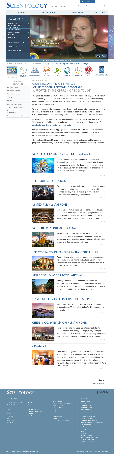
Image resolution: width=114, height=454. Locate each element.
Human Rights (78, 71)
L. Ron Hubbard (20, 12)
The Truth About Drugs (14, 104)
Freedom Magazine (101, 75)
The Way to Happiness (23, 71)
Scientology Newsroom (87, 411)
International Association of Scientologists (92, 422)
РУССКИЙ (10, 416)
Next (67, 60)
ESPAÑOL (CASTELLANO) (35, 411)
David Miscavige (85, 414)
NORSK (30, 405)
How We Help (11, 76)
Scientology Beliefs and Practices (62, 403)
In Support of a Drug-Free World (89, 437)
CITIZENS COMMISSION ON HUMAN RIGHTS (15, 45)
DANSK (9, 407)
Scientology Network (86, 405)
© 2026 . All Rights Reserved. (23, 451)
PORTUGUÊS (31, 417)
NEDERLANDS (11, 420)
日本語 (9, 414)
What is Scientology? (48, 12)
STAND (83, 426)
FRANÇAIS (10, 409)
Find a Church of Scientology (61, 420)
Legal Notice (104, 451)
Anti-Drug (67, 71)
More (101, 175)
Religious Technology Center (89, 416)
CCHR (88, 71)
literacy (42, 125)
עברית (9, 411)
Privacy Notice (80, 451)
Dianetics (83, 403)
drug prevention (52, 125)
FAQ (96, 12)
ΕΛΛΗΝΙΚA (31, 413)
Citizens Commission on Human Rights (15, 111)
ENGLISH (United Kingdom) (14, 405)
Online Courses (57, 414)
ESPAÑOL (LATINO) (33, 409)
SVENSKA (30, 407)
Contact (55, 418)
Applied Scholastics (34, 71)
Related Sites (87, 2)
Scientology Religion (86, 407)
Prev (46, 60)
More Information (57, 416)
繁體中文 (9, 418)
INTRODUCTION (12, 23)
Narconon (57, 71)
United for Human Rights (15, 107)
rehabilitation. (67, 125)
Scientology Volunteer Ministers (17, 116)
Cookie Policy (88, 451)
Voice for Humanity (13, 87)
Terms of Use (96, 451)
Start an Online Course (87, 418)
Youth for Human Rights (87, 441)
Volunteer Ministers (77, 12)
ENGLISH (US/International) (14, 402)
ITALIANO (30, 415)
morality (35, 125)
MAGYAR (30, 402)
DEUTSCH (10, 422)
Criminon (47, 71)
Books (104, 12)
